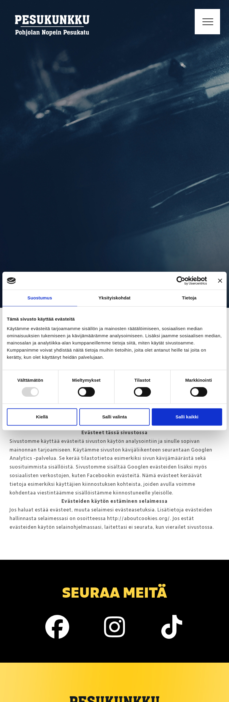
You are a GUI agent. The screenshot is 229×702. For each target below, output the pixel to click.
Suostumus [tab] (39, 297)
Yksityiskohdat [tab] (114, 297)
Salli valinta (114, 416)
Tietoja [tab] (189, 297)
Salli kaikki (187, 416)
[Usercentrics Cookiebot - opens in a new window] (181, 280)
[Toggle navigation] (207, 21)
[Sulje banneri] (220, 281)
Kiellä (42, 416)
